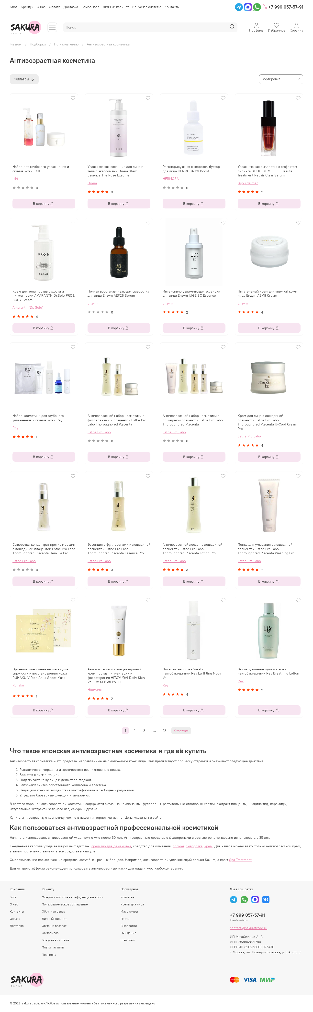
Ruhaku (18, 685)
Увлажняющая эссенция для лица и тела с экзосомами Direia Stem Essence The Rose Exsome (115, 170)
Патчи (125, 919)
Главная (16, 44)
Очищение (128, 933)
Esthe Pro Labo (99, 432)
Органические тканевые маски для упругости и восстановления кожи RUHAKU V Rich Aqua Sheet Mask (40, 673)
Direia (92, 183)
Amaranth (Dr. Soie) (28, 307)
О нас (41, 7)
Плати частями (53, 947)
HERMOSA (171, 178)
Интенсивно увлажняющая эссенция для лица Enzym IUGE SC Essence (191, 293)
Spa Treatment (240, 860)
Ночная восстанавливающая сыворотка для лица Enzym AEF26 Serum (118, 293)
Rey (15, 427)
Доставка (71, 7)
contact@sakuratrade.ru (248, 928)
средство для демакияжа (111, 846)
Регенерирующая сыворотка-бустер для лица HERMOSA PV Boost (191, 168)
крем (208, 846)
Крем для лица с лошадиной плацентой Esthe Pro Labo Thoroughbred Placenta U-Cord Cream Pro (267, 422)
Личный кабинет (116, 7)
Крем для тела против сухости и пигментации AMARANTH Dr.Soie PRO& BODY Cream (43, 295)
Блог (13, 7)
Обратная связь (53, 911)
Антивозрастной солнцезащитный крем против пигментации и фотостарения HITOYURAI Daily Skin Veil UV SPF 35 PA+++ (116, 675)
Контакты (172, 7)
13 (165, 730)
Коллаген (127, 897)
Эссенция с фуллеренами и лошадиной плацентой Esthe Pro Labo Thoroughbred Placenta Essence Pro (119, 548)
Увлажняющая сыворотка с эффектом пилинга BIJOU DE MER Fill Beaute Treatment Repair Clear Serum (267, 170)
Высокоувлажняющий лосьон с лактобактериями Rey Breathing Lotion (268, 671)
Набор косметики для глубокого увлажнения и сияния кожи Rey (38, 418)
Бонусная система (146, 7)
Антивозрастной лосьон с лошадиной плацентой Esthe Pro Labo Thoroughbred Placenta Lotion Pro (192, 548)
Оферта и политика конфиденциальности (72, 897)
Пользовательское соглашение (65, 904)
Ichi (15, 178)
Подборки (38, 44)
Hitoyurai (95, 689)
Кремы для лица (132, 904)
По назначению (66, 44)
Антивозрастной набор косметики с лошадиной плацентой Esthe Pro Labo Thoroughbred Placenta (193, 420)
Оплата (54, 7)
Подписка (49, 955)
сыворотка (194, 846)
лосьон (178, 846)
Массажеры (129, 911)
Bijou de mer (248, 183)
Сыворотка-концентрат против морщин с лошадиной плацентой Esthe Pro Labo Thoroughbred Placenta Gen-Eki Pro (43, 548)
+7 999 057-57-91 (283, 7)
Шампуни (128, 940)
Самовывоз (90, 7)
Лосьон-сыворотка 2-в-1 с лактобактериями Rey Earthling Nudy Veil (192, 673)
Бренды (27, 7)
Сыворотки (129, 926)
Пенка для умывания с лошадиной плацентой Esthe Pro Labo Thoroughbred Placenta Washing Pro (266, 548)
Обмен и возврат (54, 926)
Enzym (93, 303)
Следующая (181, 730)
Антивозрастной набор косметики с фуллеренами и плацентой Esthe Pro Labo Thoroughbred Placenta (117, 420)
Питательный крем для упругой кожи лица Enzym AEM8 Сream (267, 293)
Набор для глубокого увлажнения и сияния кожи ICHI (40, 168)
